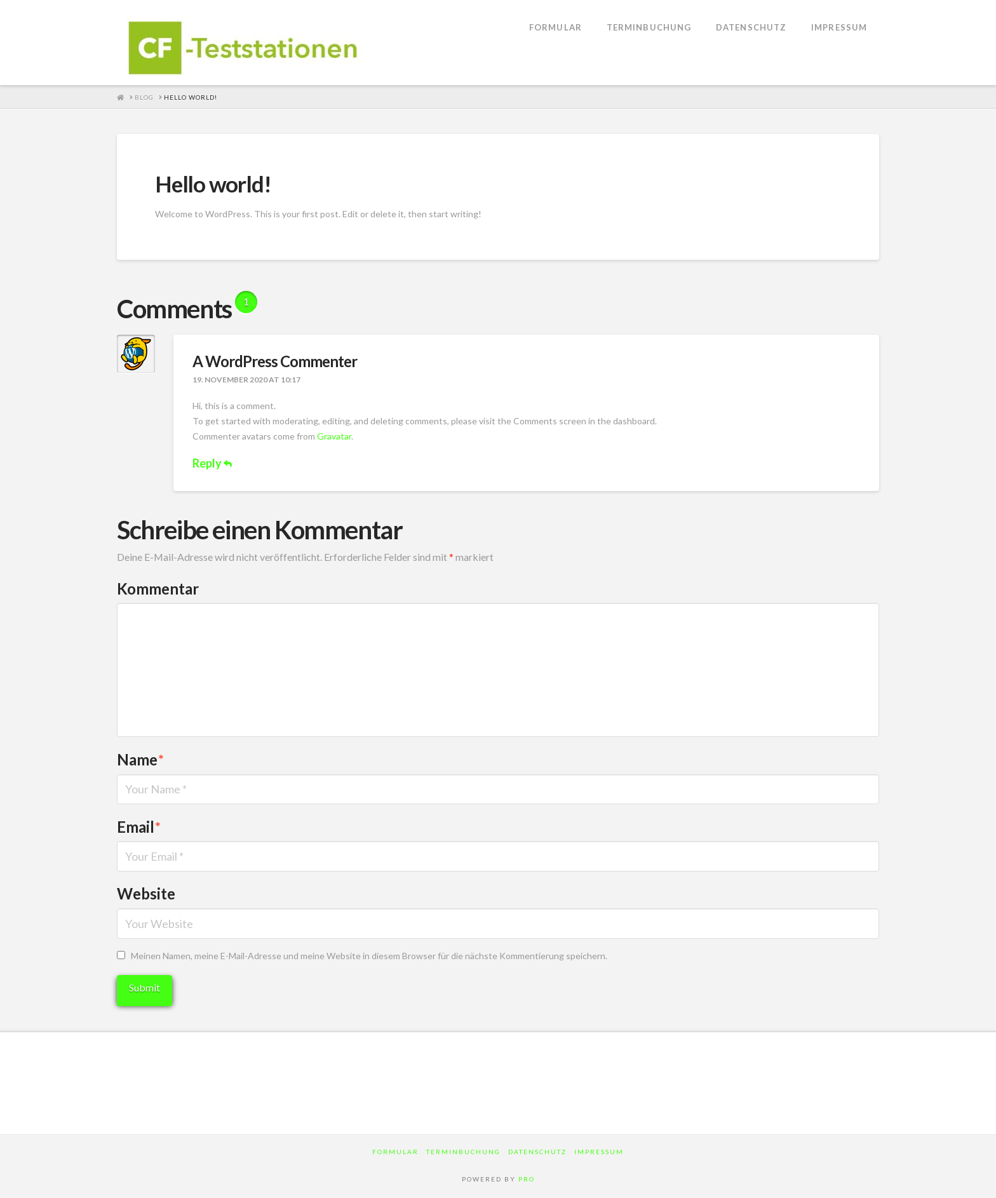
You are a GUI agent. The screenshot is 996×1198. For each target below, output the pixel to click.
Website (146, 893)
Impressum (599, 1151)
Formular (395, 1151)
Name (140, 759)
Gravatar (334, 436)
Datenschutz (537, 1151)
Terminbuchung (463, 1151)
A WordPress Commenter (274, 361)
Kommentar (158, 588)
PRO (526, 1179)
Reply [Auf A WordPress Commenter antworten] (212, 463)
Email (139, 827)
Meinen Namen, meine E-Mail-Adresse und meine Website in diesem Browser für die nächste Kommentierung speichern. (369, 955)
